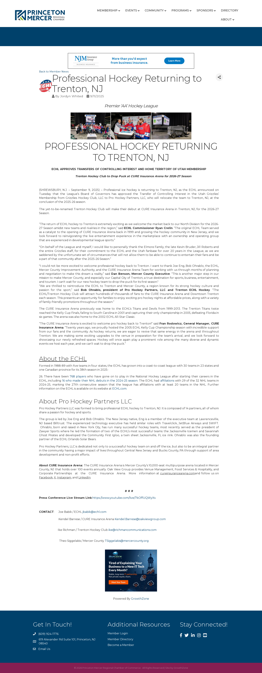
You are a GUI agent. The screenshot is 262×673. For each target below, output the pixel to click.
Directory (229, 10)
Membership (107, 10)
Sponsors (205, 10)
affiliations (167, 380)
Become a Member (121, 645)
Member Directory (120, 639)
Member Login (118, 633)
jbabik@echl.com (94, 512)
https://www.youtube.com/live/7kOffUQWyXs (123, 497)
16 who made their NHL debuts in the (88, 380)
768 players (78, 376)
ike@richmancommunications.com (132, 530)
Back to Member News (54, 71)
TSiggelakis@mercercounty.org (127, 540)
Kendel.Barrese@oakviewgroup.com (140, 519)
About (226, 19)
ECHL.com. (119, 388)
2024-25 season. (127, 380)
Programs (180, 10)
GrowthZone (140, 598)
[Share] (219, 77)
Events (131, 10)
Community (154, 10)
